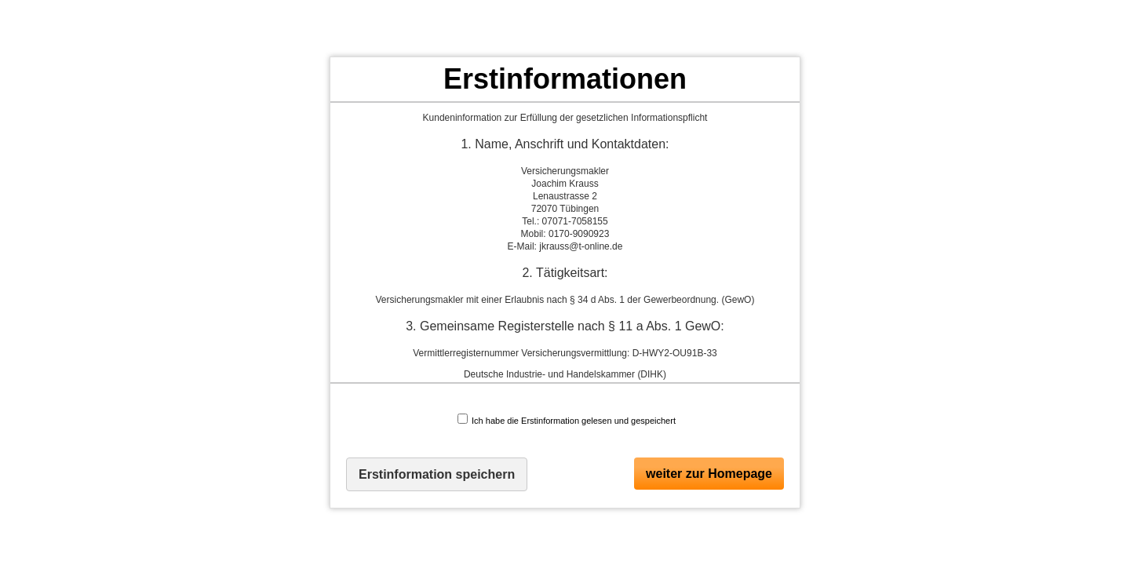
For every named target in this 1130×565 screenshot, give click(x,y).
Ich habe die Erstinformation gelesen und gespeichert (566, 419)
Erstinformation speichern (437, 474)
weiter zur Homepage (709, 473)
